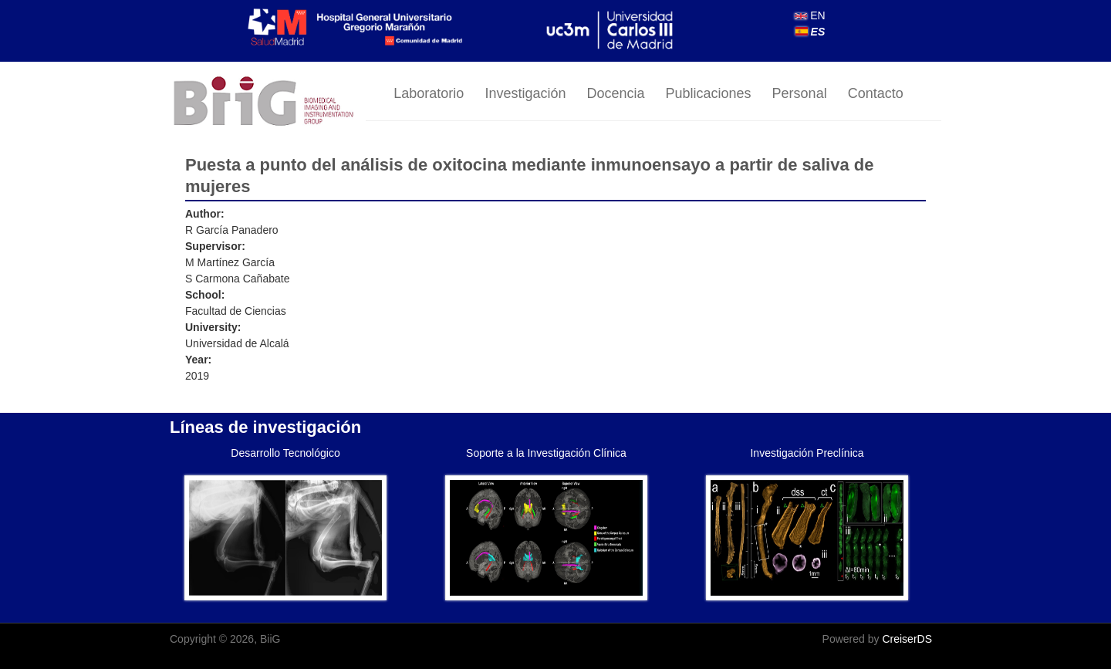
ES (810, 31)
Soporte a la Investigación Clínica (546, 453)
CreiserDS (907, 639)
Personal (799, 93)
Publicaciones (708, 93)
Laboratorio (428, 93)
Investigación (525, 93)
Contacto (875, 93)
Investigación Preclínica (806, 453)
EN (810, 15)
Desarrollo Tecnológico (285, 453)
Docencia (615, 93)
